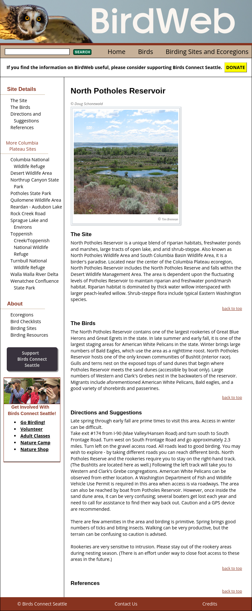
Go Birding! (33, 422)
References (22, 127)
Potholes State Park (31, 193)
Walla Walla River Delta (34, 274)
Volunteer (32, 429)
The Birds (20, 107)
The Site (19, 100)
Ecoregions (22, 315)
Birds (145, 51)
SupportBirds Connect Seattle (32, 359)
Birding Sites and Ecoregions (207, 51)
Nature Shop (35, 449)
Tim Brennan (170, 219)
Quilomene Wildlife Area (36, 200)
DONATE (235, 67)
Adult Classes (35, 436)
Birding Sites (24, 328)
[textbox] (37, 52)
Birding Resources (29, 335)
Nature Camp (35, 442)
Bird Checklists (26, 321)
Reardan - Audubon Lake (36, 207)
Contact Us (126, 604)
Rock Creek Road (28, 213)
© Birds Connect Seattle (42, 604)
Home (116, 51)
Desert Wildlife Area (31, 173)
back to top (232, 308)
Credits (209, 604)
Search (82, 52)
